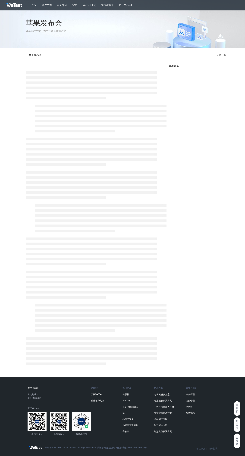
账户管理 (190, 394)
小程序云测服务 (130, 425)
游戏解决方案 (160, 425)
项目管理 (190, 400)
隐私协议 (200, 448)
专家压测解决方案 (163, 400)
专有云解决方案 (162, 394)
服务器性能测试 (130, 407)
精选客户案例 (97, 400)
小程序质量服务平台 (164, 407)
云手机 (126, 394)
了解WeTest (97, 394)
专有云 (126, 431)
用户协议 (213, 448)
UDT (125, 413)
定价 (74, 5)
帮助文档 (190, 413)
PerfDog (127, 400)
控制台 (189, 407)
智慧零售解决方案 (163, 413)
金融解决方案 (160, 419)
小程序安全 (128, 419)
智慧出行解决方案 (163, 431)
